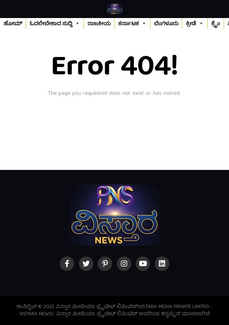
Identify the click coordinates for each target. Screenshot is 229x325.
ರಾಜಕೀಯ (99, 23)
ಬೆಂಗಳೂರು (166, 23)
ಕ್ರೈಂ (215, 23)
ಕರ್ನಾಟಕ (132, 23)
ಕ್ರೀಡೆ (195, 23)
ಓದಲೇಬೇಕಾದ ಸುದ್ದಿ (55, 23)
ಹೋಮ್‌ (13, 23)
